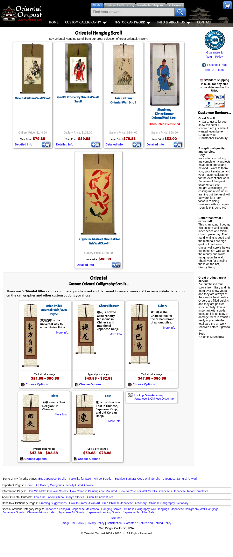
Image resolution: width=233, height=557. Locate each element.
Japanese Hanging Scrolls (104, 512)
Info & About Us (173, 22)
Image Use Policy (73, 523)
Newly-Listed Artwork (79, 485)
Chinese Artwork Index (41, 512)
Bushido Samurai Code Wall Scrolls (137, 478)
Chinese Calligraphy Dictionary (168, 503)
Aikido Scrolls (102, 478)
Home (53, 22)
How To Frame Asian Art (84, 503)
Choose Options (34, 384)
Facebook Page (214, 65)
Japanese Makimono (85, 509)
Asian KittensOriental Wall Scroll (123, 100)
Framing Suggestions (52, 503)
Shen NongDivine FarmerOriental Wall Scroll (164, 114)
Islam (54, 396)
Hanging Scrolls (111, 509)
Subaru (162, 306)
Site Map (116, 518)
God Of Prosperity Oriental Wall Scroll (78, 99)
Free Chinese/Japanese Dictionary (124, 503)
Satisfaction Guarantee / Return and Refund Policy (139, 523)
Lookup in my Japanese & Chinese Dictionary (154, 397)
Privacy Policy (95, 523)
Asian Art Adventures (100, 497)
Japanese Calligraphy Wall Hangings (194, 509)
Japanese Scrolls (14, 512)
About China (56, 497)
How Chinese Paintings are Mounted (93, 491)
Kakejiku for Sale (80, 478)
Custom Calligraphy (86, 22)
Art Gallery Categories (50, 485)
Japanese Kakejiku (58, 509)
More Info (62, 332)
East (108, 396)
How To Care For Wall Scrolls (138, 491)
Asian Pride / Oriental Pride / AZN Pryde (54, 310)
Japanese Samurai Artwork (180, 478)
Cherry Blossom (109, 306)
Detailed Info (23, 144)
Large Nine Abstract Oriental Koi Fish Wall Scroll (98, 241)
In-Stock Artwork (132, 22)
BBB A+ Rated (214, 69)
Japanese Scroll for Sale (138, 512)
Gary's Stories (75, 497)
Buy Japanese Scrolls (52, 478)
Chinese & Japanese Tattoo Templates (183, 491)
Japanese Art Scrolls (71, 512)
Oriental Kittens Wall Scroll (32, 98)
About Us (39, 497)
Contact (204, 22)
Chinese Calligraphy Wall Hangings (146, 509)
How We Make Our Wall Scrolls (48, 491)
